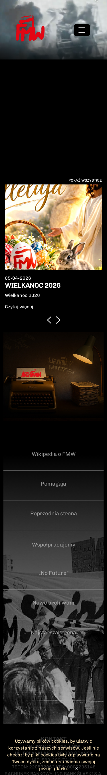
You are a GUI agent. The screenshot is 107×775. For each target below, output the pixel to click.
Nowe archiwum (53, 602)
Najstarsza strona (53, 632)
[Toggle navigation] (82, 30)
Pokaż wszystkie (85, 180)
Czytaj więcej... (21, 306)
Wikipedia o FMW (54, 454)
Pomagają (53, 483)
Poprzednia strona (53, 513)
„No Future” (54, 573)
